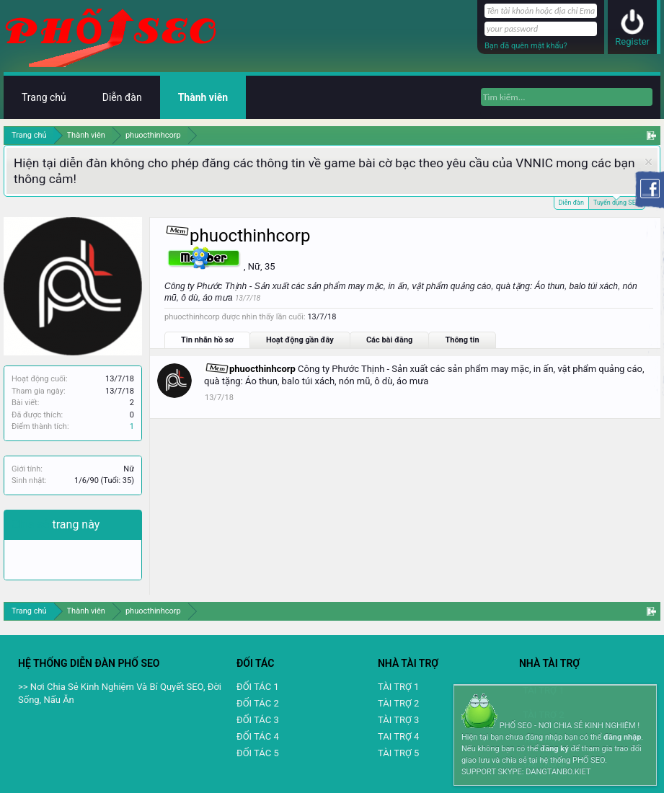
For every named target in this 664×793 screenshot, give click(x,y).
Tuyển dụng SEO (616, 201)
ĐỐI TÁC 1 (257, 686)
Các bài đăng (389, 340)
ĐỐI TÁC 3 (257, 719)
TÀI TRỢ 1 (398, 686)
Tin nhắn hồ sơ (207, 340)
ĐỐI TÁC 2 (257, 703)
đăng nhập (622, 737)
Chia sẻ (32, 524)
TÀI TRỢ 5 (398, 753)
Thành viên (203, 97)
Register (632, 41)
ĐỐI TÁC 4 (257, 736)
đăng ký (554, 748)
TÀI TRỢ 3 (398, 719)
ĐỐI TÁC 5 (257, 753)
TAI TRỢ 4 (398, 736)
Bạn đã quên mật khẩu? (525, 45)
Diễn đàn (571, 202)
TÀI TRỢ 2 (398, 703)
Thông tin (462, 340)
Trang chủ (44, 97)
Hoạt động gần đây (300, 340)
